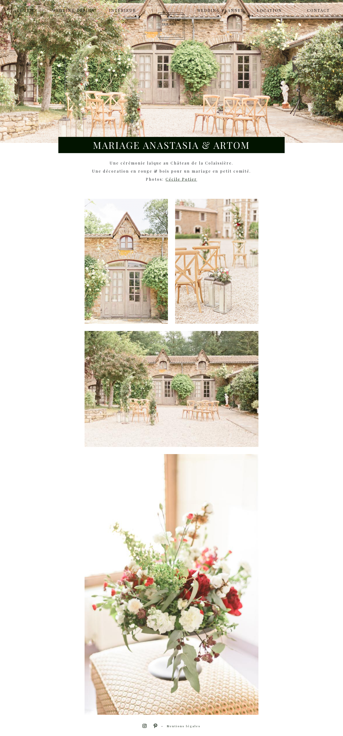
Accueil (24, 10)
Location (269, 10)
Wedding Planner (220, 10)
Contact (318, 10)
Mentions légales (184, 726)
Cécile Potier (181, 179)
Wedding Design (73, 10)
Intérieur (122, 10)
